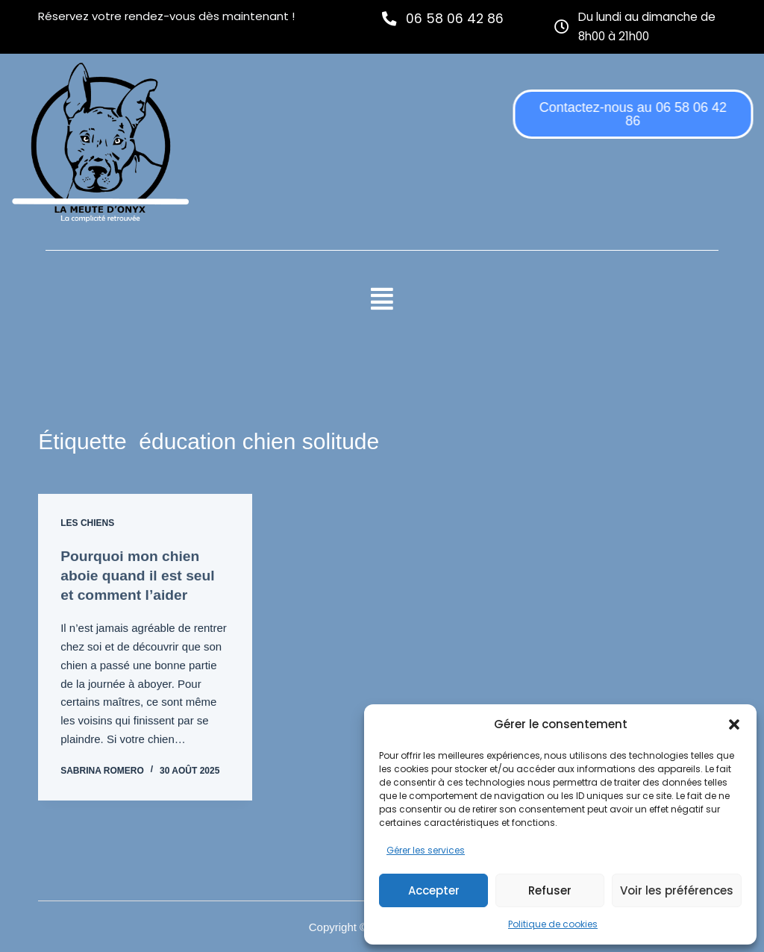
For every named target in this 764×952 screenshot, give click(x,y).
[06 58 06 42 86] (390, 18)
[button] (734, 724)
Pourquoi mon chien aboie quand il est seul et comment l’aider (140, 583)
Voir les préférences (676, 890)
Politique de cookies (553, 924)
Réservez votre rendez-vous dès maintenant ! (166, 16)
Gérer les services (425, 850)
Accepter (434, 890)
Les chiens (87, 532)
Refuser (550, 890)
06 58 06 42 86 (456, 18)
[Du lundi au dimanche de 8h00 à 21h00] (561, 26)
